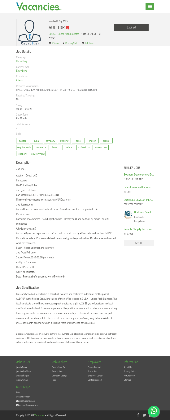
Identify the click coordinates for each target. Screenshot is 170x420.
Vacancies (39, 415)
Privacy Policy (130, 371)
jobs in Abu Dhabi (23, 371)
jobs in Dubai (21, 367)
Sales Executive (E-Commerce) (141, 187)
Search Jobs (57, 371)
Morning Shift (71, 43)
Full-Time (89, 43)
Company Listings (59, 375)
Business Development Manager (152, 212)
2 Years (55, 43)
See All (138, 242)
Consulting (21, 61)
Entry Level (22, 70)
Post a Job (92, 371)
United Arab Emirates (68, 33)
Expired (131, 27)
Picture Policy (129, 375)
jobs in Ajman (22, 379)
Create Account (94, 367)
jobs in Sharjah (22, 375)
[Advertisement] (139, 107)
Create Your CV (58, 367)
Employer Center (95, 375)
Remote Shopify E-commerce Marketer (145, 229)
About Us (128, 367)
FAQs (18, 392)
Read (54, 379)
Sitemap (127, 379)
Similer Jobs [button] (132, 168)
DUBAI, (52, 33)
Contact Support (95, 379)
